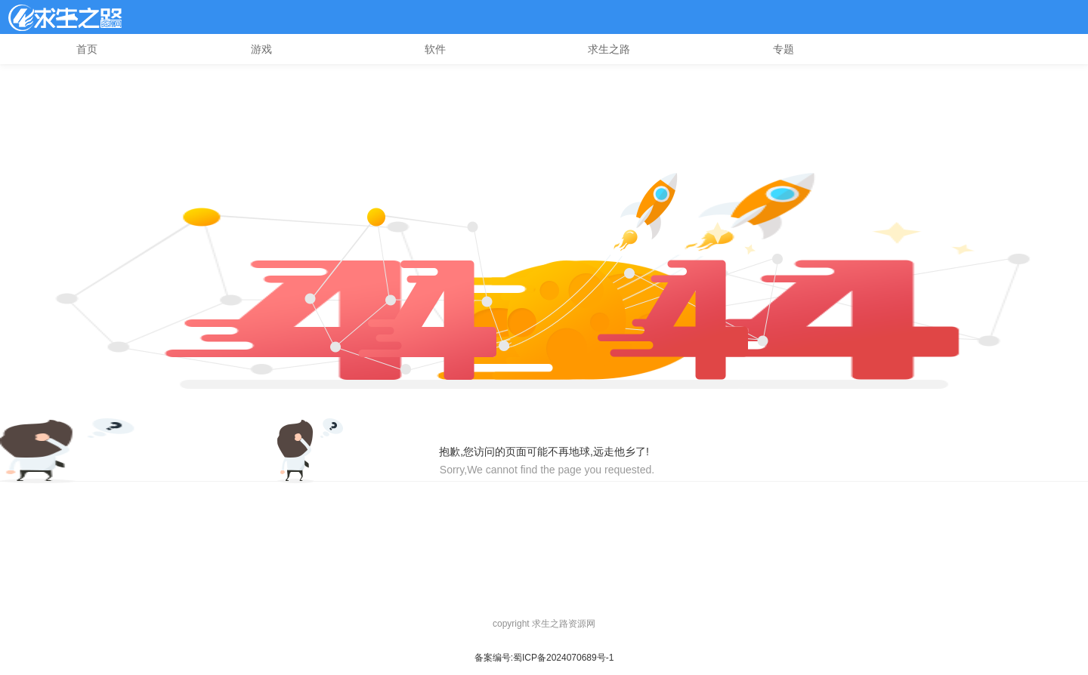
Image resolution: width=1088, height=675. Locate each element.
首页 (86, 49)
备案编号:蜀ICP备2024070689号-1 (544, 657)
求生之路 (609, 49)
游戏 (261, 49)
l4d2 (65, 17)
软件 (435, 49)
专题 (783, 49)
